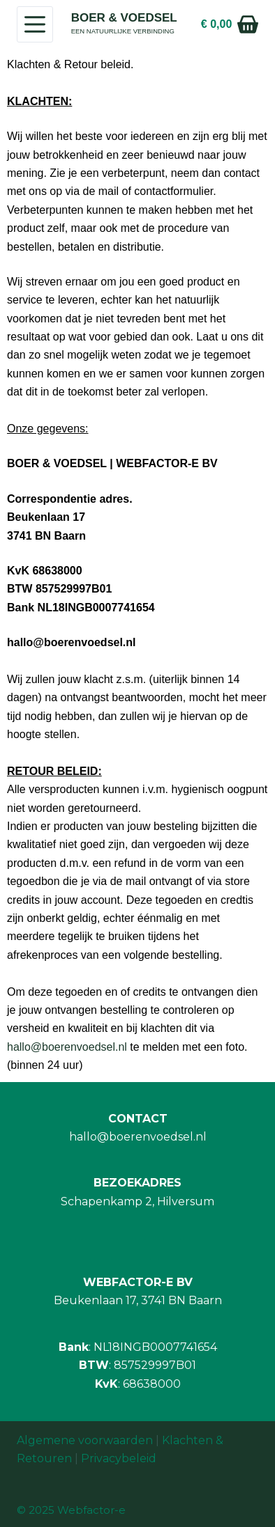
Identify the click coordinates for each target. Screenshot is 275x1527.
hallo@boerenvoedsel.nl (67, 1047)
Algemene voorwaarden (85, 1440)
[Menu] (35, 24)
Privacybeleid (118, 1458)
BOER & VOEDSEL (124, 17)
